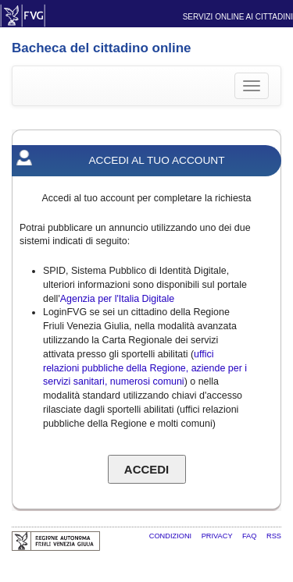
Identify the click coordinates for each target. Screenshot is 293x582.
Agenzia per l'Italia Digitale (117, 298)
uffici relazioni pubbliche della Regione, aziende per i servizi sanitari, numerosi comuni (145, 368)
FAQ (250, 536)
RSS (273, 536)
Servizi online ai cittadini (238, 16)
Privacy (218, 536)
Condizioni (171, 536)
